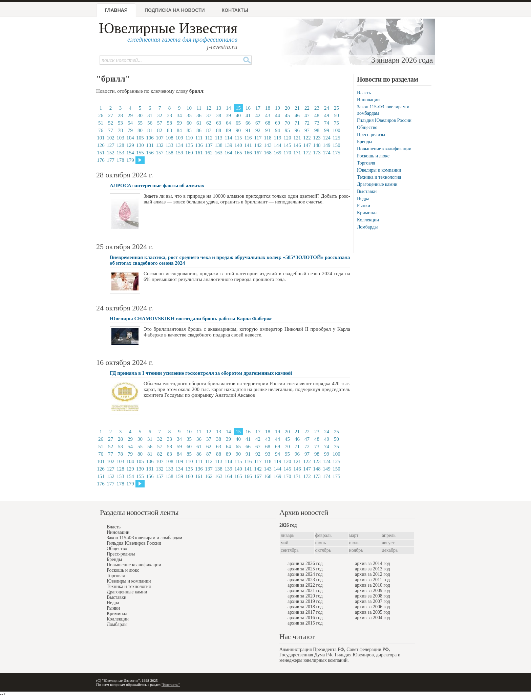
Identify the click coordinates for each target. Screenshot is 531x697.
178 (120, 160)
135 (189, 145)
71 (297, 123)
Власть (364, 92)
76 (100, 130)
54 (130, 123)
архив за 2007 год (372, 601)
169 (277, 152)
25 (336, 108)
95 (287, 130)
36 (198, 115)
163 (218, 152)
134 (179, 145)
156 (150, 152)
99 (326, 130)
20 (287, 108)
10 (189, 108)
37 (208, 115)
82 (159, 130)
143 (268, 145)
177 (110, 160)
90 (238, 130)
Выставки (367, 191)
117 (258, 137)
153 (120, 152)
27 (110, 115)
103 (120, 137)
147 (307, 145)
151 (101, 152)
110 (189, 137)
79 (130, 130)
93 (267, 130)
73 (316, 123)
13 (218, 108)
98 (316, 130)
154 (130, 152)
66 (248, 123)
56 (149, 123)
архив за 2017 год (305, 612)
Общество (367, 127)
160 (189, 152)
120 (287, 137)
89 (228, 130)
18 (267, 108)
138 (218, 145)
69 (277, 123)
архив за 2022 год (305, 585)
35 (189, 115)
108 (169, 137)
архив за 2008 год (372, 595)
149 (327, 145)
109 (179, 137)
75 (336, 123)
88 (218, 130)
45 (287, 115)
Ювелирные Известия (168, 28)
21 (297, 108)
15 (238, 108)
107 (160, 137)
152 (110, 152)
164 (228, 152)
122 (307, 137)
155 (140, 152)
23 (316, 108)
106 (150, 137)
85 (189, 130)
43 (267, 115)
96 (297, 130)
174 (327, 152)
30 (140, 115)
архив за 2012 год (372, 574)
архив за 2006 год (372, 606)
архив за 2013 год (372, 568)
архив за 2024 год (305, 574)
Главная (116, 10)
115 (238, 137)
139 (228, 145)
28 (120, 115)
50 (336, 115)
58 (169, 123)
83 (169, 130)
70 (287, 123)
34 (179, 115)
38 (218, 115)
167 (258, 152)
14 (228, 108)
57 (159, 123)
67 (257, 123)
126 (101, 145)
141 (248, 145)
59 (179, 123)
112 (209, 137)
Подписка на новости (175, 10)
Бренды (364, 141)
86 (198, 130)
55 (140, 123)
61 (198, 123)
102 (110, 137)
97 (307, 130)
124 (327, 137)
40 (238, 115)
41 (248, 115)
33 (169, 115)
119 (277, 137)
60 (189, 123)
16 (248, 108)
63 (218, 123)
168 (268, 152)
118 (268, 137)
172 (307, 152)
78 (120, 130)
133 (169, 145)
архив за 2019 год (305, 601)
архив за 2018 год (305, 606)
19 (277, 108)
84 (179, 130)
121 (297, 137)
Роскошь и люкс (373, 155)
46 (297, 115)
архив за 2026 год (305, 563)
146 (297, 145)
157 (160, 152)
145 (287, 145)
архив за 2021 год (305, 590)
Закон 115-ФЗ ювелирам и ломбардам (144, 537)
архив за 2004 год (372, 617)
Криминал (367, 212)
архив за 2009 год (372, 590)
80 (140, 130)
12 (208, 108)
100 (336, 130)
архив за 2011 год (372, 579)
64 (228, 123)
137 (209, 145)
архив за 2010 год (372, 585)
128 (120, 145)
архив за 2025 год (305, 568)
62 (208, 123)
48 (316, 115)
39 (228, 115)
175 (336, 152)
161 (199, 152)
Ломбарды (367, 227)
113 (218, 137)
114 (228, 137)
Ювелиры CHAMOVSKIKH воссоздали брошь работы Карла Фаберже (191, 318)
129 (130, 145)
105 (140, 137)
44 (277, 115)
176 (101, 160)
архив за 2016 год (305, 617)
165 (238, 152)
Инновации (368, 99)
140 (238, 145)
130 (140, 145)
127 (110, 145)
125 (336, 137)
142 (258, 145)
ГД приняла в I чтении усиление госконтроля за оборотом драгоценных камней (201, 373)
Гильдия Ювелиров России (384, 120)
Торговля (366, 163)
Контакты (235, 10)
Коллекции (368, 219)
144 (277, 145)
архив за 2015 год (305, 623)
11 (198, 108)
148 (317, 145)
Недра (363, 198)
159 (179, 152)
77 (110, 130)
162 (209, 152)
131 (150, 145)
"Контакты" (171, 684)
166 (248, 152)
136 (199, 145)
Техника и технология (379, 177)
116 (248, 137)
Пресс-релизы (371, 134)
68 (267, 123)
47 (307, 115)
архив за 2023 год (305, 579)
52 (110, 123)
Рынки (363, 205)
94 (277, 130)
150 (336, 145)
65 (238, 123)
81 (149, 130)
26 (100, 115)
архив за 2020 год (305, 595)
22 (307, 108)
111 (199, 137)
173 (317, 152)
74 (326, 123)
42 (257, 115)
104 (130, 137)
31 (149, 115)
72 (307, 123)
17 (257, 108)
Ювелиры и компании (379, 170)
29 (130, 115)
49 (326, 115)
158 (169, 152)
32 (159, 115)
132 (160, 145)
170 (287, 152)
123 (317, 137)
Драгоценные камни (377, 184)
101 (101, 137)
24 (326, 108)
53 (120, 123)
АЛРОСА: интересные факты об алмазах (157, 185)
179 (130, 160)
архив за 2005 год (372, 612)
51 (100, 123)
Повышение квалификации (384, 148)
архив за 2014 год (372, 563)
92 (257, 130)
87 (208, 130)
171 (297, 152)
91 (248, 130)
